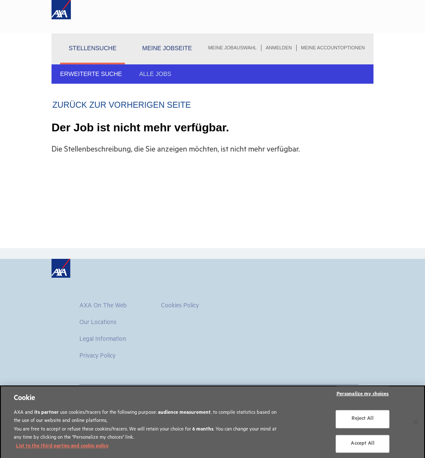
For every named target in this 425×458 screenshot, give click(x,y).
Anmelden (279, 47)
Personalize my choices (363, 398)
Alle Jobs (155, 73)
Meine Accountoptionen (333, 47)
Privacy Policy (97, 356)
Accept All (362, 447)
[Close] (415, 426)
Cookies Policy (180, 306)
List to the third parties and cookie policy (62, 450)
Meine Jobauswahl (232, 47)
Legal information (102, 340)
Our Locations (97, 323)
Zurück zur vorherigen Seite (121, 104)
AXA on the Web (103, 306)
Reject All (362, 423)
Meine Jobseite (167, 48)
